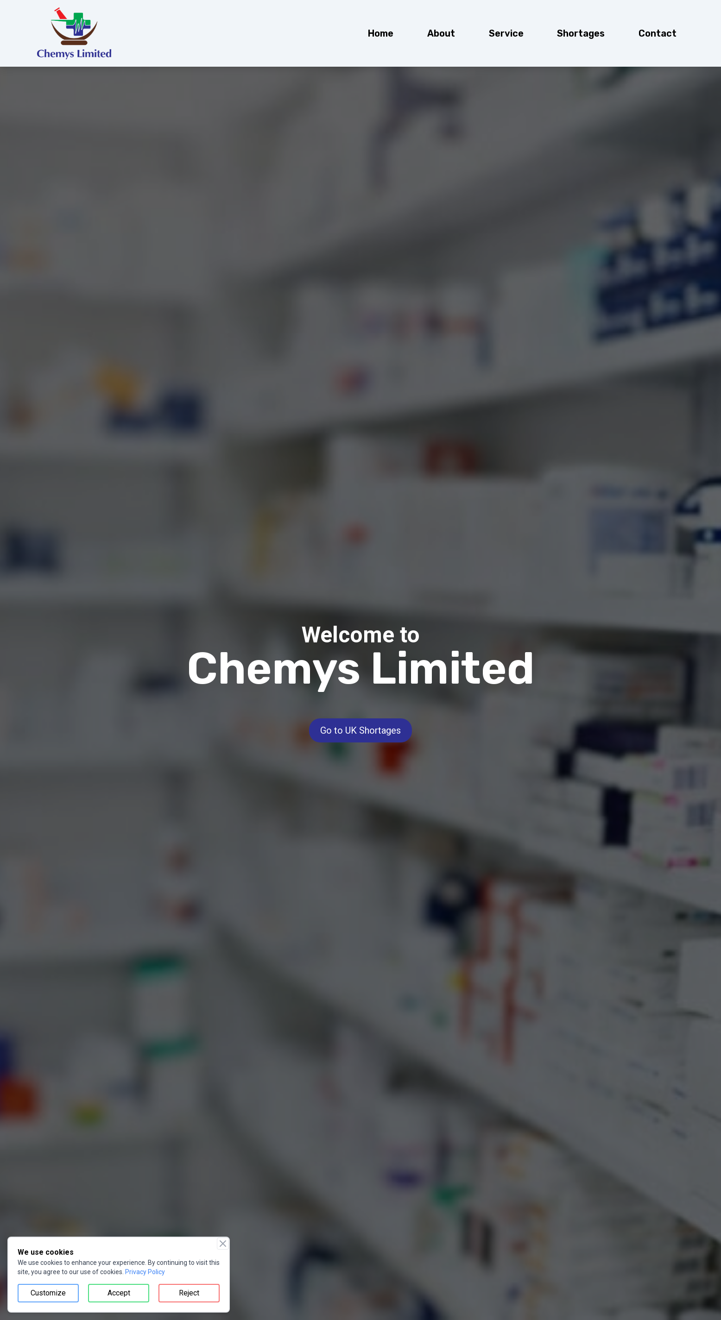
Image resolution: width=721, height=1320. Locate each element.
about (441, 33)
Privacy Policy (145, 1272)
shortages (581, 33)
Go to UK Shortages (360, 730)
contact (658, 33)
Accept (119, 1293)
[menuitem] (380, 33)
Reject (189, 1293)
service (506, 33)
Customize (48, 1293)
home (380, 33)
